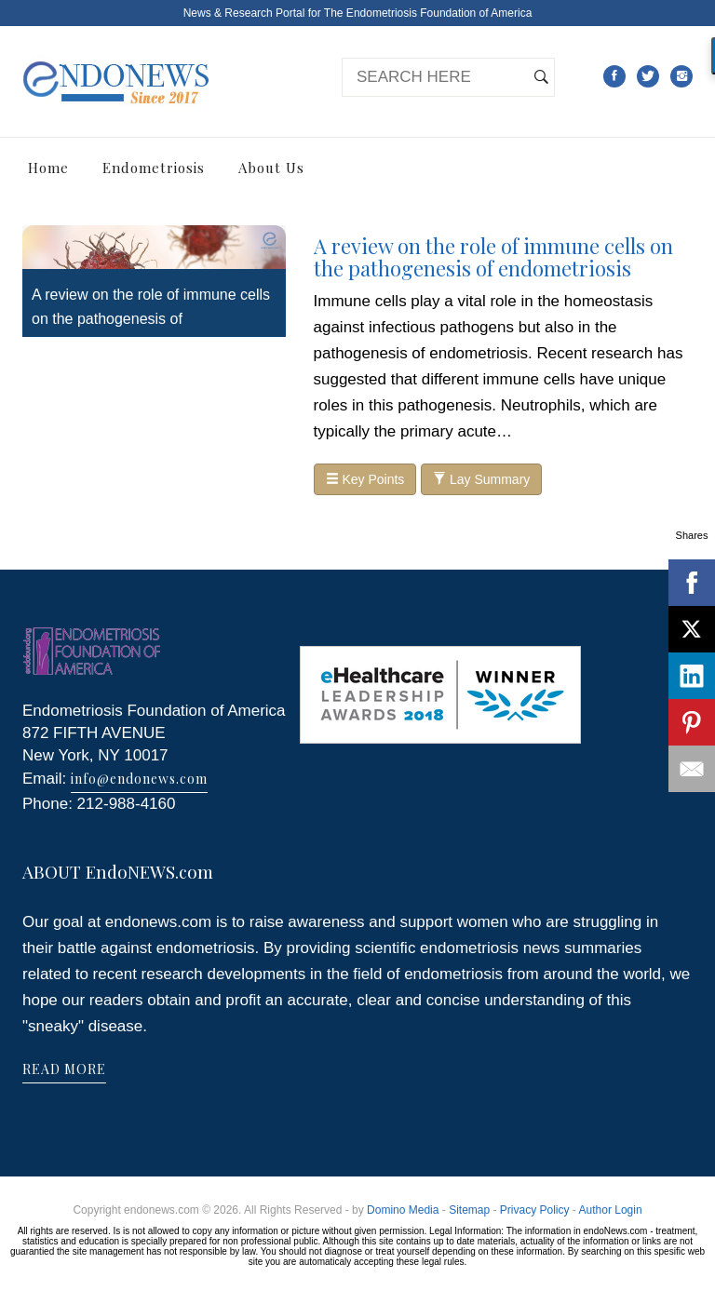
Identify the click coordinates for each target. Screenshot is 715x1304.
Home (48, 167)
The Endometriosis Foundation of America (428, 13)
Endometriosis (153, 167)
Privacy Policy (535, 1210)
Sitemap (469, 1210)
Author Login (610, 1210)
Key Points (365, 479)
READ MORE (64, 1069)
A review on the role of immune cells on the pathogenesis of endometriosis (151, 319)
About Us (271, 167)
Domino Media (402, 1210)
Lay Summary (481, 479)
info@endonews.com (139, 778)
